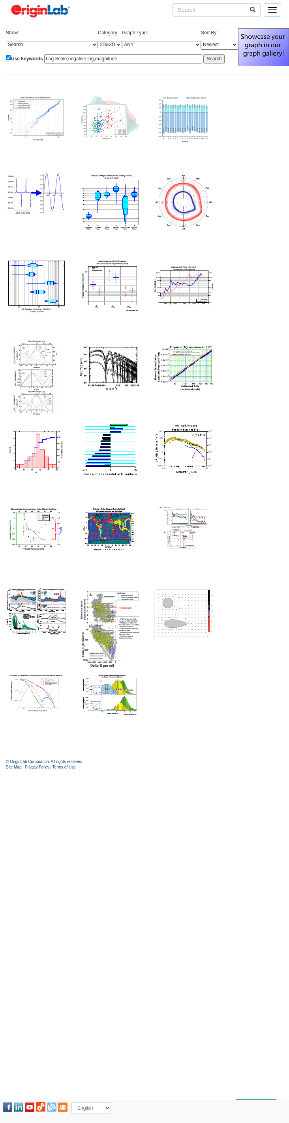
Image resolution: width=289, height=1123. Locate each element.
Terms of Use (64, 767)
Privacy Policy (37, 767)
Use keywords (27, 59)
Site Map (13, 767)
